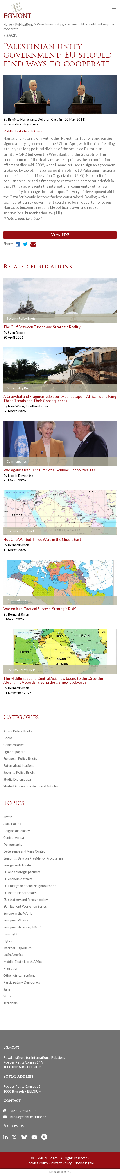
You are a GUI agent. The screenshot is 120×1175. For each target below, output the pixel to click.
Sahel (7, 989)
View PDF (60, 235)
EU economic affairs (17, 879)
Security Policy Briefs (22, 124)
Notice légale (84, 1163)
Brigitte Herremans (22, 119)
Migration (10, 968)
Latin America (13, 955)
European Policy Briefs (20, 758)
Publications (24, 24)
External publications (18, 765)
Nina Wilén (16, 406)
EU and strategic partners (22, 872)
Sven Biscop (16, 332)
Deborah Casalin (50, 119)
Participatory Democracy (21, 982)
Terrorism (10, 1003)
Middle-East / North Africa (22, 131)
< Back (9, 36)
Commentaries (13, 745)
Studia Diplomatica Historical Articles (30, 786)
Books (8, 738)
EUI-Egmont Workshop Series (25, 906)
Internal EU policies (17, 948)
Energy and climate (17, 865)
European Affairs (15, 920)
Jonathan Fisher (36, 406)
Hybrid (8, 941)
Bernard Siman (18, 545)
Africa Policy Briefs (17, 731)
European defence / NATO (22, 927)
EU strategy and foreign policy (25, 899)
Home (7, 24)
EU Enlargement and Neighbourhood (29, 886)
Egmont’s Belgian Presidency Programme (33, 858)
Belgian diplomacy (16, 831)
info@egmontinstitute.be (27, 1116)
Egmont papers (14, 752)
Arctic (7, 817)
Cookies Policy (37, 1163)
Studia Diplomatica (17, 779)
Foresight (10, 934)
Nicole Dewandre (20, 476)
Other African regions (19, 975)
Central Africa (13, 837)
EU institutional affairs (20, 893)
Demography (12, 844)
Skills (7, 996)
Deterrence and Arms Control (24, 851)
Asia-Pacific (12, 824)
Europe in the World (17, 913)
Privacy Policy (61, 1163)
